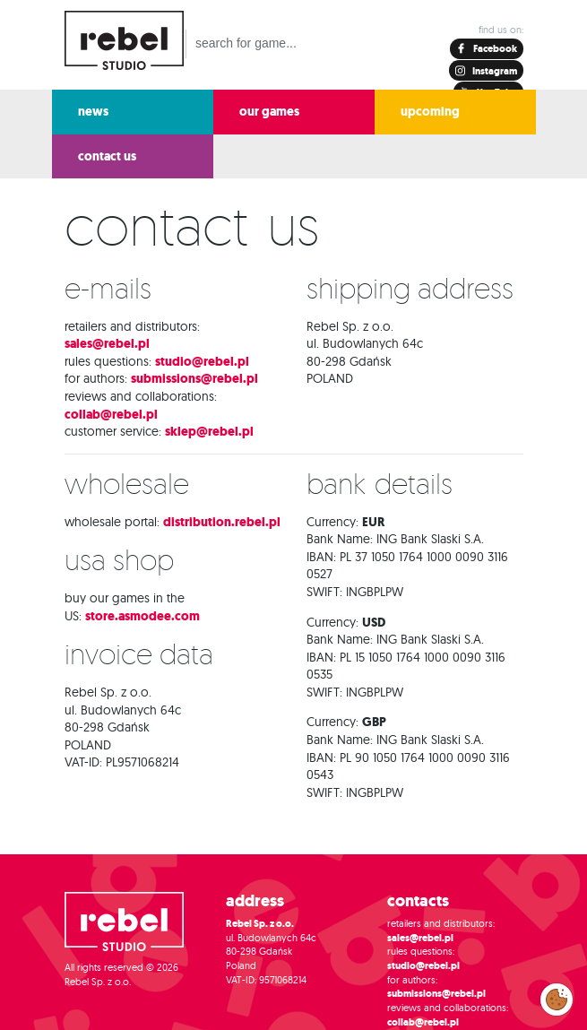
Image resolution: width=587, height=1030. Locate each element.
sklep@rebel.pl (209, 431)
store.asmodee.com (142, 616)
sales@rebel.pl (107, 343)
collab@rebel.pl (111, 414)
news (93, 111)
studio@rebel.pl (202, 361)
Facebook (494, 49)
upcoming (430, 111)
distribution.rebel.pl (222, 522)
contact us (107, 156)
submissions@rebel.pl (194, 378)
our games (269, 111)
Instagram (493, 71)
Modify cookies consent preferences (557, 998)
